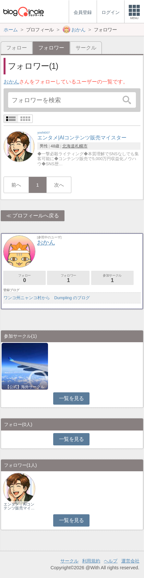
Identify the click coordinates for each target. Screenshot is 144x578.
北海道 (68, 146)
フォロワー (68, 278)
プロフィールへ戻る (35, 215)
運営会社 (130, 560)
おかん (11, 81)
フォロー (16, 47)
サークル (86, 47)
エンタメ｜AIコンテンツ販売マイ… (19, 506)
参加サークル (112, 278)
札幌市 (81, 146)
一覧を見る (71, 398)
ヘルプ (110, 560)
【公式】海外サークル (25, 387)
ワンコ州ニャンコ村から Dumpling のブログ (47, 297)
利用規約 (91, 560)
